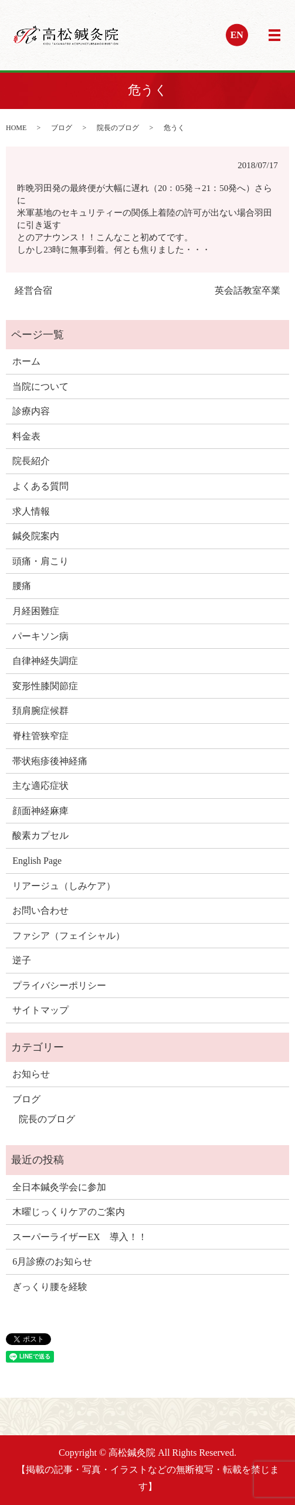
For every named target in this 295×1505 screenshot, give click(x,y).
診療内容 (31, 411)
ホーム (26, 361)
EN (236, 35)
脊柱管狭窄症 (40, 736)
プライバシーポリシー (59, 985)
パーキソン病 (40, 636)
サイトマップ (40, 1010)
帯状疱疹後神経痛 (49, 761)
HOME (16, 128)
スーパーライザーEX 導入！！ (79, 1237)
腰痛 (21, 586)
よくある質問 (40, 486)
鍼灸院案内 (35, 536)
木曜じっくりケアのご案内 (68, 1212)
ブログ (61, 128)
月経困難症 (35, 611)
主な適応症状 (40, 786)
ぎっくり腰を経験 (49, 1287)
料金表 (26, 436)
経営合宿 (33, 290)
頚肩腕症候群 (40, 711)
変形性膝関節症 (45, 686)
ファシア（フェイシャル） (68, 936)
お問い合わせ (40, 910)
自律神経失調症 (45, 661)
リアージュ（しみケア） (64, 886)
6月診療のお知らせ (52, 1261)
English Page (37, 861)
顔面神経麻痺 (40, 811)
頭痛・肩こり (40, 561)
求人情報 (31, 511)
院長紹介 (31, 461)
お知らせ (31, 1074)
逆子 (21, 960)
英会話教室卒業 (247, 290)
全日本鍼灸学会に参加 (59, 1187)
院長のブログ (118, 128)
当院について (40, 386)
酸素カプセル (40, 835)
